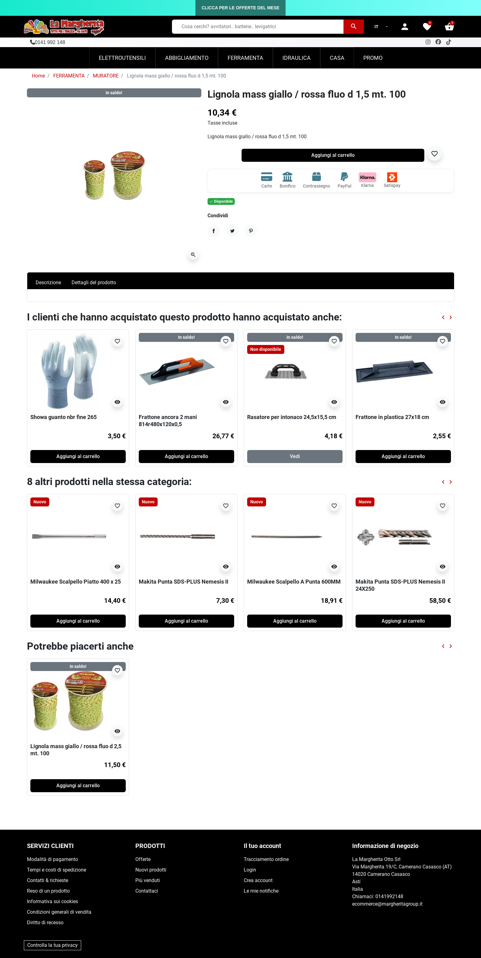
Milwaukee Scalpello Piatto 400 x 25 (75, 581)
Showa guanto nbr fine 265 (63, 417)
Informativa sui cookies (52, 901)
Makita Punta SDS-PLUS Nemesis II (183, 581)
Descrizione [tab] (48, 282)
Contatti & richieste (47, 880)
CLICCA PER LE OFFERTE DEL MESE (240, 7)
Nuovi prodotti (150, 870)
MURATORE (106, 76)
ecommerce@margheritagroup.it (387, 904)
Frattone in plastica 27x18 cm (392, 417)
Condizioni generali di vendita (59, 912)
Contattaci (146, 891)
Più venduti (147, 880)
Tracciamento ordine (266, 859)
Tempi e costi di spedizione (56, 870)
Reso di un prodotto (48, 891)
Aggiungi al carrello (333, 155)
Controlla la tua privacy (52, 945)
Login (250, 870)
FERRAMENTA (69, 76)
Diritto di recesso (45, 922)
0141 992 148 (50, 42)
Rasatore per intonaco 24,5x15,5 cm (291, 417)
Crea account (258, 880)
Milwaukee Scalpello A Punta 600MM (294, 581)
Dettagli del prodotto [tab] (94, 282)
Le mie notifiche (261, 891)
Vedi (295, 456)
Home (38, 76)
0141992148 (389, 896)
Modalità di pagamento (52, 859)
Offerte (143, 859)
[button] (449, 27)
